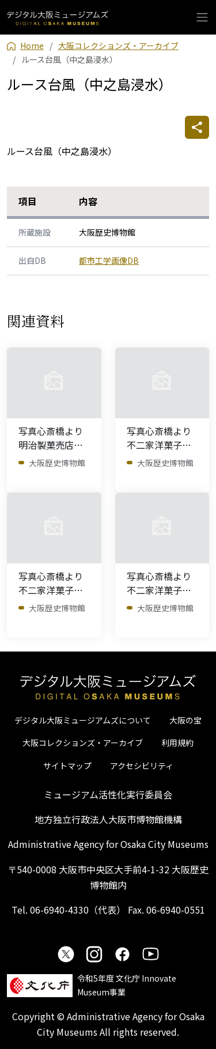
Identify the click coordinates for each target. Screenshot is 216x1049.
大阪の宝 (185, 720)
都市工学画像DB (109, 260)
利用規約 (177, 742)
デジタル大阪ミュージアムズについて (82, 720)
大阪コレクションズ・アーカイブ (82, 742)
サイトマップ (67, 765)
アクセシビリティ (141, 765)
